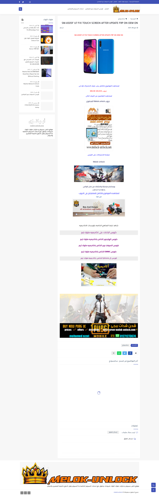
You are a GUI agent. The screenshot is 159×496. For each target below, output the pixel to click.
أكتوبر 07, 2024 (33, 57)
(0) (62, 28)
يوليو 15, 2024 (33, 47)
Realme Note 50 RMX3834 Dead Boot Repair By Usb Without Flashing (30, 74)
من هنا (99, 197)
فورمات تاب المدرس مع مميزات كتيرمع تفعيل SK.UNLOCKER (31, 62)
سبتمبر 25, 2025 (32, 103)
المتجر (115, 1)
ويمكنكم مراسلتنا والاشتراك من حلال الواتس (99, 186)
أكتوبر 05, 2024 (33, 25)
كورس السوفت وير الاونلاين (105, 1)
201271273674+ (98, 190)
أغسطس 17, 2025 (32, 69)
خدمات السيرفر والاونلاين (75, 9)
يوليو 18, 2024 (33, 36)
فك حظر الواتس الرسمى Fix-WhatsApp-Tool (31, 29)
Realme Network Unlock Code (31, 85)
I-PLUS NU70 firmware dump (32, 106)
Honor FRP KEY (34, 49)
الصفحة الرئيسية (134, 1)
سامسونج (122, 19)
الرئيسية (134, 19)
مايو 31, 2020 (33, 92)
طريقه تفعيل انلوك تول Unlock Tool (31, 40)
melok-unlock (118, 492)
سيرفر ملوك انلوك (123, 1)
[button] (130, 353)
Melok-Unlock (99, 162)
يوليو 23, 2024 (33, 81)
